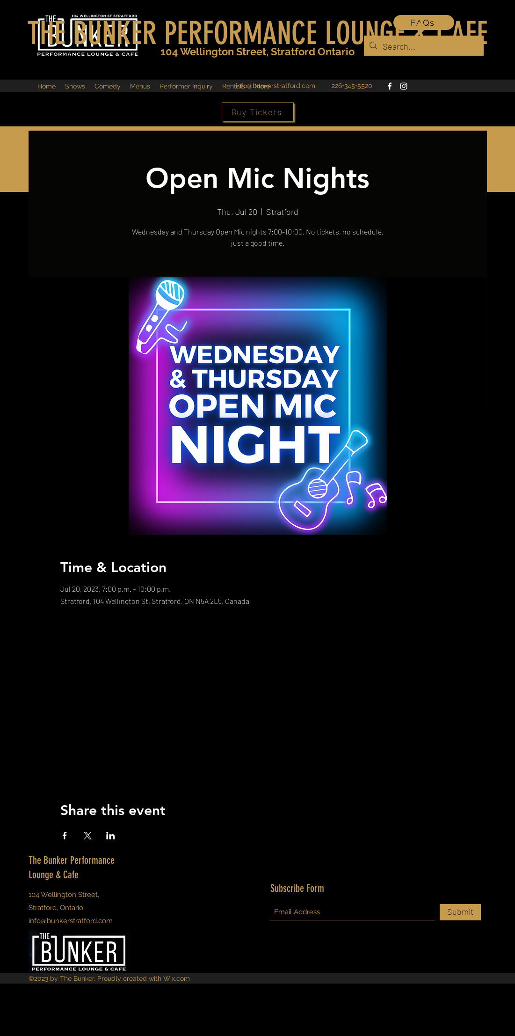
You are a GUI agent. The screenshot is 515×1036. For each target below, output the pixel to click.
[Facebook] (389, 86)
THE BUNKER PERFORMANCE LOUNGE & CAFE (257, 33)
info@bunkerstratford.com (275, 85)
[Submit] (460, 912)
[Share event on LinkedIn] (110, 835)
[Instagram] (403, 86)
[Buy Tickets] (258, 112)
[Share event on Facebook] (64, 835)
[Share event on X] (87, 835)
